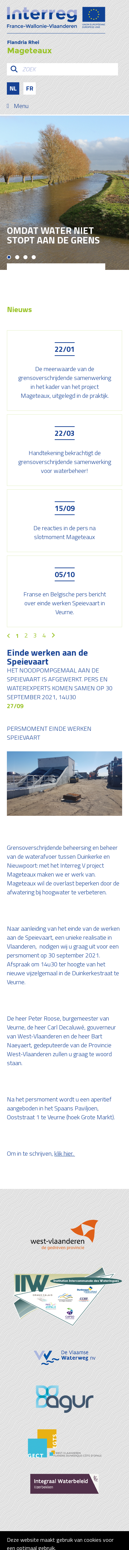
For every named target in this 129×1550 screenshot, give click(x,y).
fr (29, 88)
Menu (21, 106)
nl (13, 88)
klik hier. (64, 1153)
